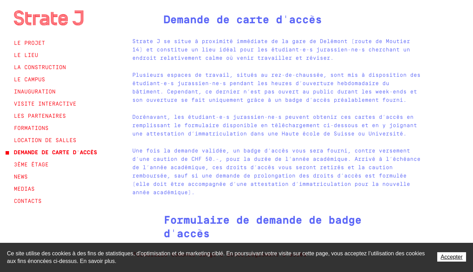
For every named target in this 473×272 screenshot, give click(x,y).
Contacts (28, 201)
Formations (31, 128)
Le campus (29, 80)
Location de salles (45, 140)
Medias (24, 189)
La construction (40, 68)
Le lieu (26, 55)
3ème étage (31, 165)
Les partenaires (40, 116)
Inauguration (35, 92)
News (21, 177)
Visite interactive (45, 104)
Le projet (29, 43)
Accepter (452, 257)
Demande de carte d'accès (55, 153)
